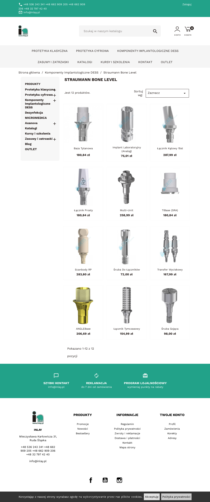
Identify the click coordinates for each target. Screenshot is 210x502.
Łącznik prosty (83, 210)
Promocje (83, 424)
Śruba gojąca (170, 328)
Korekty (172, 433)
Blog (28, 144)
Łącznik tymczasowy (126, 328)
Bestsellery (83, 433)
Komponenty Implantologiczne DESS (148, 51)
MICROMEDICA (36, 118)
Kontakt (145, 62)
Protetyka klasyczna (50, 51)
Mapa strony (127, 447)
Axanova (31, 123)
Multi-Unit (126, 210)
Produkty (32, 84)
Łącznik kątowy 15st (170, 148)
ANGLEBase (83, 328)
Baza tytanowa (83, 148)
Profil (172, 424)
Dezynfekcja (34, 112)
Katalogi (84, 62)
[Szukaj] (120, 31)
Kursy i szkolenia (115, 62)
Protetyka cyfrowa (92, 51)
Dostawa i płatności (127, 438)
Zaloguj (187, 4)
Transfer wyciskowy (170, 269)
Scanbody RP (83, 269)
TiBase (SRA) (170, 210)
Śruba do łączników (126, 269)
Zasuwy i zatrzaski (53, 62)
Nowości (82, 428)
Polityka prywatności (176, 496)
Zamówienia (172, 428)
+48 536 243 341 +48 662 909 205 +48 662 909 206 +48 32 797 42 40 (37, 450)
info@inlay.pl (38, 461)
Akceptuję (152, 496)
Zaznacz (167, 93)
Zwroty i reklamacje (127, 433)
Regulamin (127, 424)
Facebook (90, 480)
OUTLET (167, 62)
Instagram (119, 480)
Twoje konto (172, 415)
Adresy (172, 438)
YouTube (105, 480)
